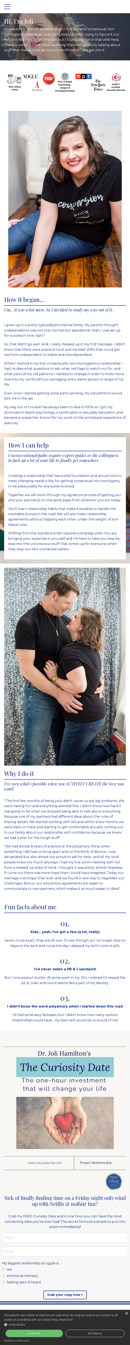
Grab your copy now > (65, 1295)
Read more (66, 1319)
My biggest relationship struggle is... (31, 1263)
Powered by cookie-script (16, 1340)
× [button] (126, 1313)
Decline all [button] (95, 1333)
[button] (65, 1324)
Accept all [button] (34, 1333)
